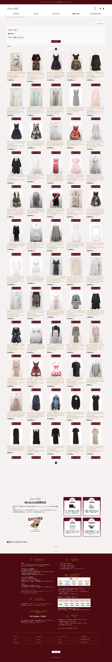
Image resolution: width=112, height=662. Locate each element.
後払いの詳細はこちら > (41, 566)
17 (61, 49)
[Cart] (100, 8)
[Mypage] (103, 8)
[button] (95, 8)
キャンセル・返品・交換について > (44, 603)
